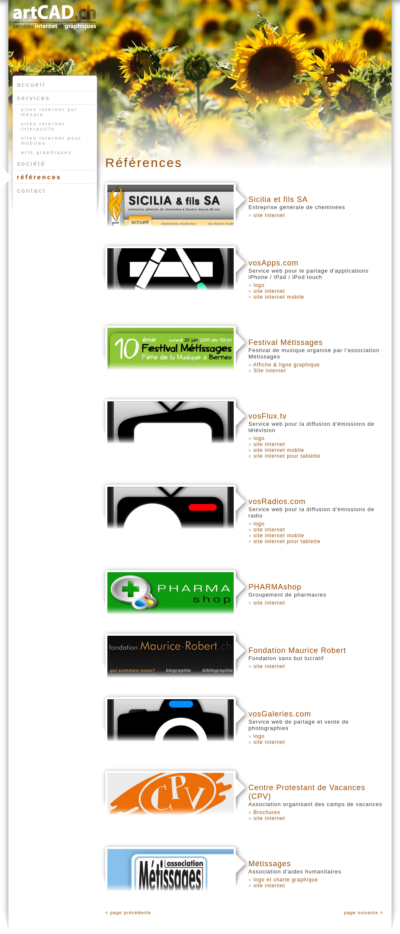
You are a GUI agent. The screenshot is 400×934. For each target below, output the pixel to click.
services (33, 97)
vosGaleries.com (279, 714)
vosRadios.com (277, 501)
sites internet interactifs (43, 126)
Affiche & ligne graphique (286, 365)
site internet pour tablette (286, 456)
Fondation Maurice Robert (297, 650)
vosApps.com (273, 263)
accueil (31, 84)
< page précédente (128, 912)
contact (31, 190)
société (31, 163)
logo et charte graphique (285, 880)
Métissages (269, 864)
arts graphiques (46, 152)
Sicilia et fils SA (278, 199)
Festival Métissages (285, 342)
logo (259, 285)
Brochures (266, 812)
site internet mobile (278, 297)
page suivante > (363, 912)
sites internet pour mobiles (51, 140)
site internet (269, 215)
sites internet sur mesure (49, 112)
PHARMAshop (274, 587)
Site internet (269, 371)
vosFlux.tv (267, 416)
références (38, 176)
